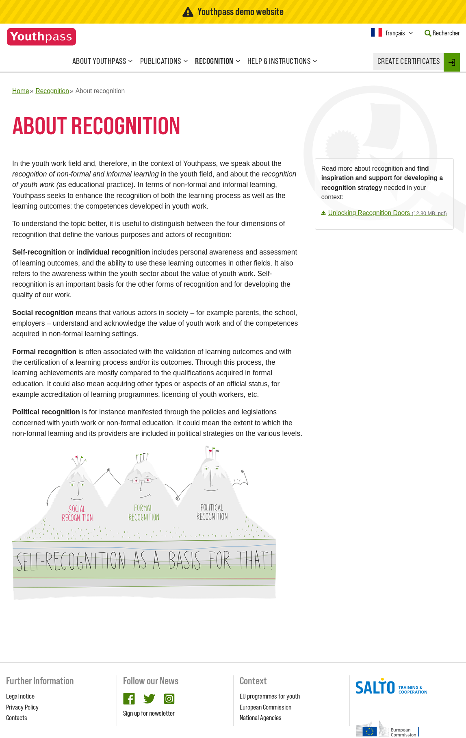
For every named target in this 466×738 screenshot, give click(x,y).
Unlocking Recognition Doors (387, 212)
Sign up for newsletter (149, 713)
